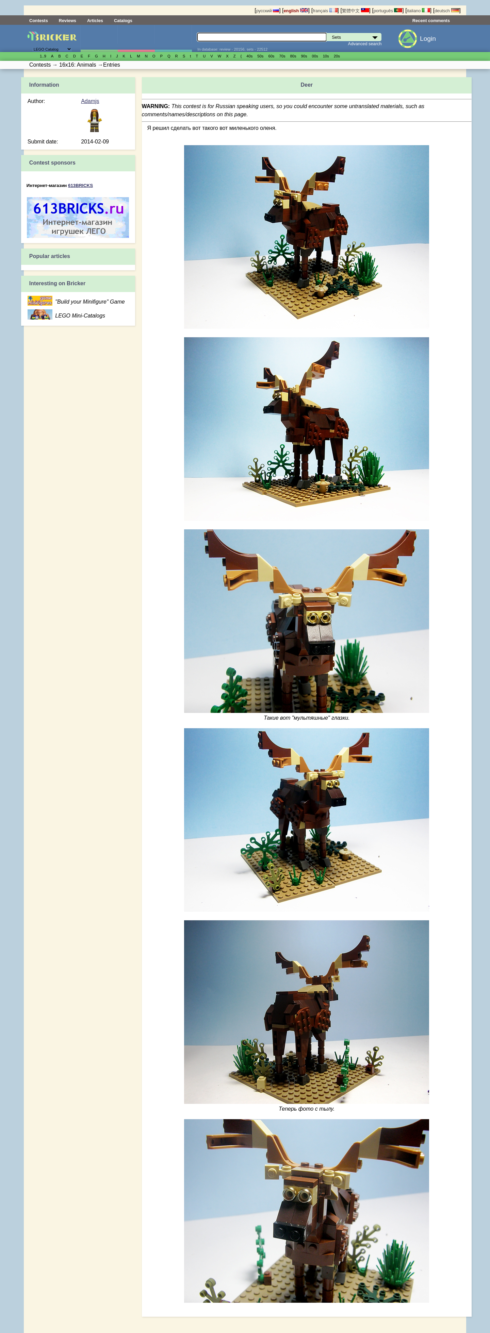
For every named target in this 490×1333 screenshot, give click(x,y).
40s (249, 56)
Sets (99, 38)
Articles (95, 20)
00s (315, 56)
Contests (38, 20)
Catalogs (123, 20)
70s (282, 56)
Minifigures (136, 38)
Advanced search (365, 43)
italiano (418, 10)
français (325, 10)
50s (260, 56)
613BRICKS (80, 185)
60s (271, 56)
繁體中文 (355, 10)
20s (337, 56)
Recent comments (431, 20)
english (296, 10)
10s (326, 56)
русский (267, 10)
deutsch (447, 10)
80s (293, 56)
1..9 (43, 56)
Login (428, 38)
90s (304, 56)
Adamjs (90, 101)
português (388, 10)
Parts (173, 38)
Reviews (67, 20)
